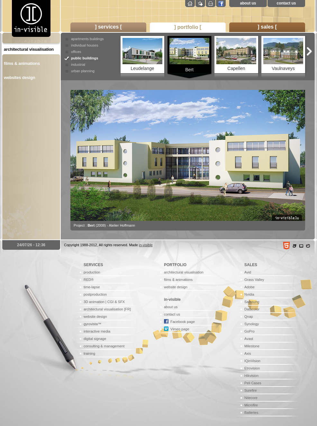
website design (95, 316)
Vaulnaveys (283, 54)
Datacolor (251, 309)
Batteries (251, 412)
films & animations (22, 63)
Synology (251, 324)
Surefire (250, 390)
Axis (247, 353)
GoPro (249, 331)
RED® (89, 280)
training (89, 353)
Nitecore (251, 398)
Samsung (251, 302)
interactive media (97, 331)
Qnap (248, 316)
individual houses (84, 45)
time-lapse (92, 287)
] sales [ (267, 27)
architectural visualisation (29, 49)
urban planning (83, 71)
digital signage (95, 339)
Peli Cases (252, 383)
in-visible (146, 245)
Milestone (251, 346)
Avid (247, 272)
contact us (286, 3)
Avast (248, 339)
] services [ (108, 27)
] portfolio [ (187, 27)
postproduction (95, 294)
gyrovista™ (92, 324)
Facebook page (182, 322)
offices (76, 52)
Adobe (249, 287)
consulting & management (104, 346)
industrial (78, 64)
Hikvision (251, 376)
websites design (19, 77)
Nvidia (249, 294)
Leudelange (142, 54)
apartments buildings (87, 39)
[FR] (127, 309)
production (92, 272)
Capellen (236, 54)
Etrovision (252, 368)
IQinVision (252, 361)
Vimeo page (179, 329)
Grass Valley (254, 280)
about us (248, 3)
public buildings (84, 58)
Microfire (251, 405)
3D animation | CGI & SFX (104, 302)
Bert (189, 55)
